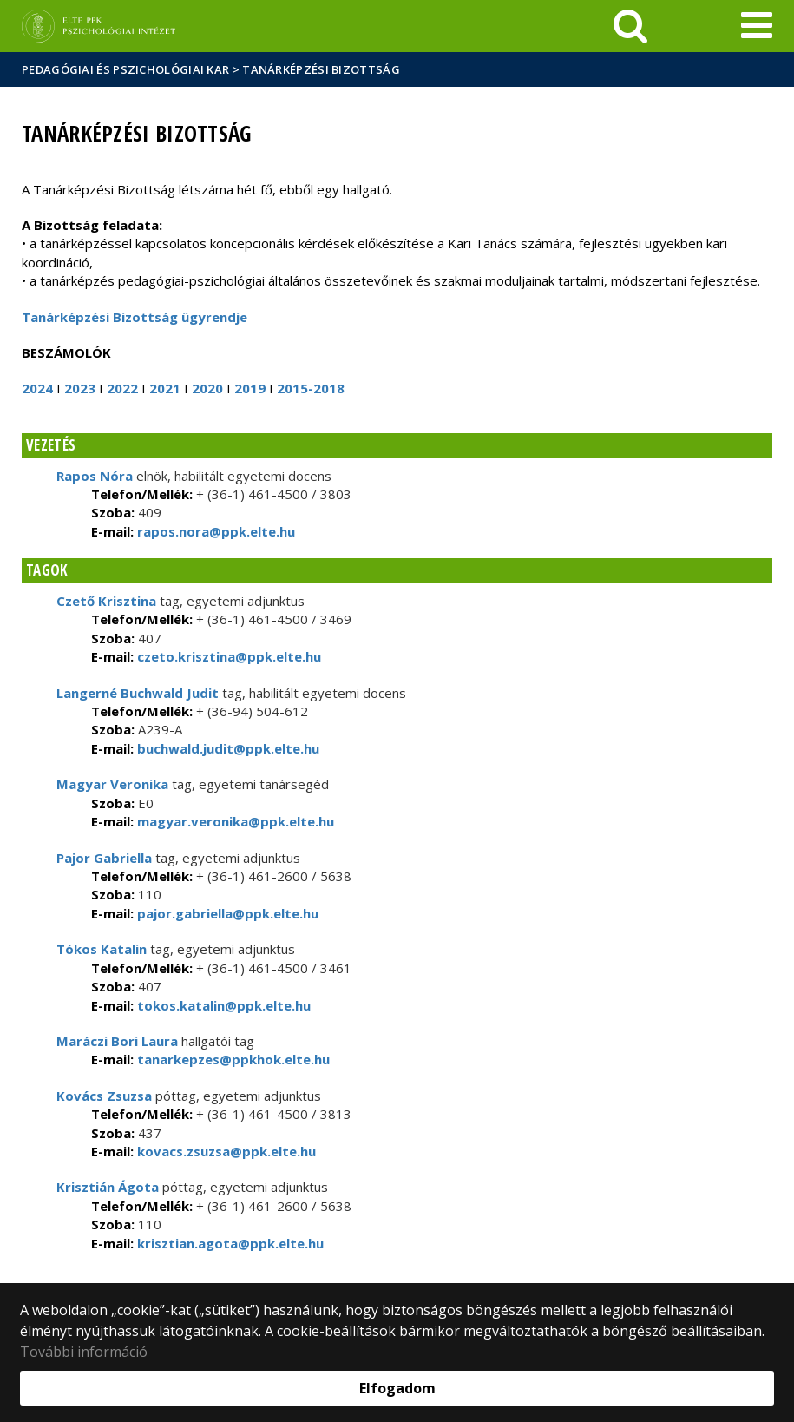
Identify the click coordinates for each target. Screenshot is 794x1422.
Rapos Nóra (94, 475)
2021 (164, 388)
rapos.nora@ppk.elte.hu (214, 531)
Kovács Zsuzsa (104, 1095)
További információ (84, 1351)
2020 (207, 388)
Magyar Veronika (112, 784)
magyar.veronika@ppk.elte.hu (234, 821)
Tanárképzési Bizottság (321, 69)
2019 (250, 388)
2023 (79, 388)
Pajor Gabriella (104, 857)
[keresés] (630, 26)
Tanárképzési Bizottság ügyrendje (134, 317)
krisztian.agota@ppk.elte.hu (229, 1243)
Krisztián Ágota (107, 1186)
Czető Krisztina (106, 600)
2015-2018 (311, 388)
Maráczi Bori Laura (117, 1041)
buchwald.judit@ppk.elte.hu (226, 748)
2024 (37, 388)
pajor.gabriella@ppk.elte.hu (226, 913)
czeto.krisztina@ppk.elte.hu (227, 656)
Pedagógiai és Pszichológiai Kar (125, 69)
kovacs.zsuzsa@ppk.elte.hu (225, 1151)
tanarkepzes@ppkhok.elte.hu (232, 1059)
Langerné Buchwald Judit (137, 692)
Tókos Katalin (101, 949)
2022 (122, 388)
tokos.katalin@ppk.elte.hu (222, 1005)
